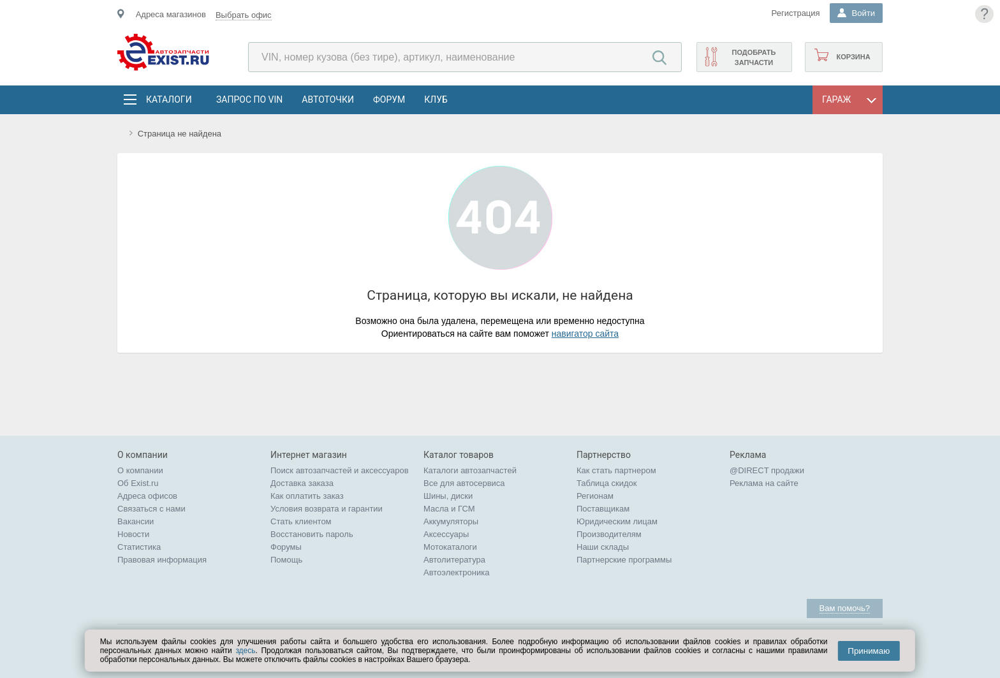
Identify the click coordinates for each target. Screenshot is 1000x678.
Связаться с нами (151, 508)
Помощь (286, 559)
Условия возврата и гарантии (326, 508)
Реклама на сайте (764, 483)
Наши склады (603, 547)
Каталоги (168, 99)
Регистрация (796, 13)
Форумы (286, 547)
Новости (133, 534)
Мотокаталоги (450, 547)
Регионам (595, 496)
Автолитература (454, 559)
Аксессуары (446, 534)
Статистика (139, 547)
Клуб (436, 99)
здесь (245, 650)
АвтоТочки (328, 99)
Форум (389, 99)
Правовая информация (162, 559)
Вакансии (135, 521)
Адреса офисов (147, 496)
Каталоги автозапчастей (470, 470)
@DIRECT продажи (767, 470)
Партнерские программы (624, 559)
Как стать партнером (616, 470)
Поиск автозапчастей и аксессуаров (339, 470)
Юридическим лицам (617, 521)
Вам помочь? (845, 608)
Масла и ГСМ (449, 508)
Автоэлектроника (456, 572)
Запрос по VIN (249, 99)
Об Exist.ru (138, 483)
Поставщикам (603, 508)
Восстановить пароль (311, 534)
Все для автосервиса (464, 483)
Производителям (609, 534)
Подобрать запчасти (754, 57)
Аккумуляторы (450, 521)
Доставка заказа (302, 483)
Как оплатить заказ (307, 496)
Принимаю (869, 651)
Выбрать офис (244, 15)
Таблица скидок (607, 483)
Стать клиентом (301, 521)
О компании (140, 470)
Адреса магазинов (171, 14)
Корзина (853, 57)
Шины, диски (448, 496)
